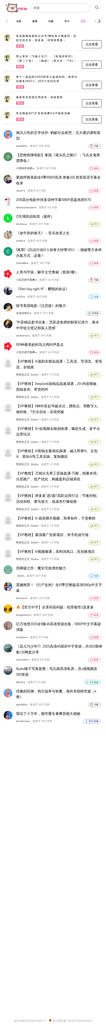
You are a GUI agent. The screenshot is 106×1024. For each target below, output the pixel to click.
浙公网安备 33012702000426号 (70, 1020)
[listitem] (53, 41)
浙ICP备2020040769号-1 (30, 1020)
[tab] (19, 21)
